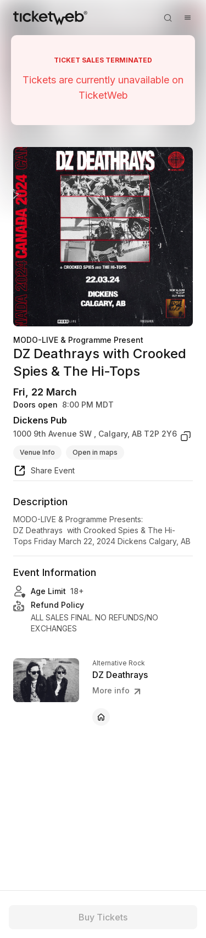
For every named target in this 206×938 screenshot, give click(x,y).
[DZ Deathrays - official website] (101, 717)
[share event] (44, 472)
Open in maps (95, 452)
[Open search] (167, 17)
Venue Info (37, 452)
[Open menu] (187, 17)
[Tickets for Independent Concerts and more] (50, 17)
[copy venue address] (186, 436)
